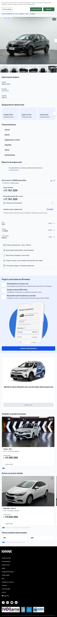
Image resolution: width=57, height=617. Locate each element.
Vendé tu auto (6, 535)
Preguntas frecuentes (8, 542)
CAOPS (4, 562)
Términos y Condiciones (8, 598)
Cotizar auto (28, 405)
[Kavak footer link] (7, 522)
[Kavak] (4, 2)
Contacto (4, 555)
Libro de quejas (6, 559)
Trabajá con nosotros (8, 552)
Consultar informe (15, 170)
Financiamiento (6, 531)
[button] (50, 209)
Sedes (3, 538)
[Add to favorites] (50, 419)
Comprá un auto (6, 528)
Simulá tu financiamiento (28, 348)
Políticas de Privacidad (8, 595)
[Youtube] (11, 572)
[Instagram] (7, 572)
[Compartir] (51, 181)
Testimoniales (5, 545)
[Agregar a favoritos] (54, 181)
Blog (3, 549)
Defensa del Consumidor (8, 602)
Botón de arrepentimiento (9, 605)
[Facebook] (3, 572)
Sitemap (4, 608)
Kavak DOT (5, 91)
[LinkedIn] (16, 572)
